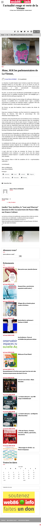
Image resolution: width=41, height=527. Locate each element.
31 (33, 478)
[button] (34, 31)
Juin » (24, 480)
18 (3, 476)
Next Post (6, 199)
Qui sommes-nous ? (12, 520)
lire (3, 66)
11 (3, 474)
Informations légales (23, 520)
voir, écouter (12, 202)
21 (18, 476)
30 (28, 478)
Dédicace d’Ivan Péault (25, 354)
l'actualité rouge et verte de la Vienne (20, 7)
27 (13, 478)
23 (28, 476)
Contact (3, 520)
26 (8, 478)
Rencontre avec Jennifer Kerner (27, 269)
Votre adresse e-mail (9, 254)
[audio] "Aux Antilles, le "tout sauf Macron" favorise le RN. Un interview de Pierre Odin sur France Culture (20, 209)
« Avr (4, 480)
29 (23, 478)
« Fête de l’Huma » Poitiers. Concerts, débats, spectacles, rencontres (27, 432)
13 (13, 474)
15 (23, 474)
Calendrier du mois (7, 487)
